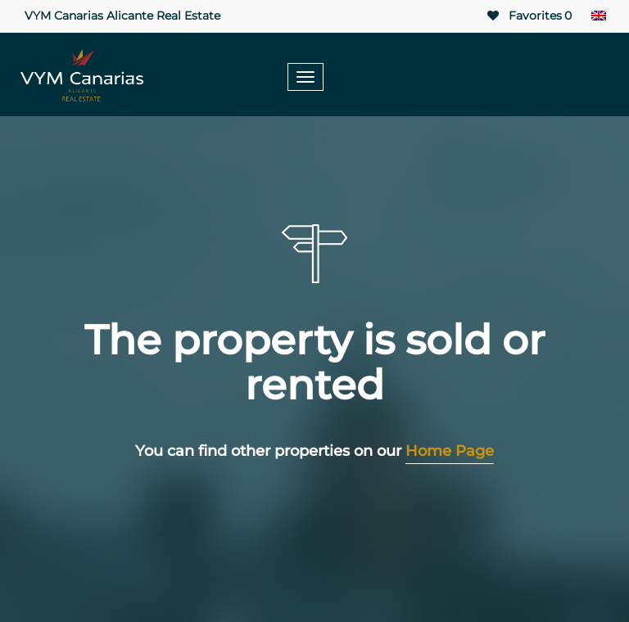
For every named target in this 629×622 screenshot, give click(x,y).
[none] (598, 16)
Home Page (449, 451)
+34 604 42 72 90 (546, 50)
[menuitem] (598, 16)
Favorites (528, 16)
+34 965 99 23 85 (404, 50)
